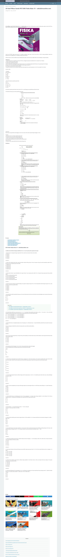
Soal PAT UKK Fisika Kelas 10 (12, 255)
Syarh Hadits (26, 3)
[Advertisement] (22, 21)
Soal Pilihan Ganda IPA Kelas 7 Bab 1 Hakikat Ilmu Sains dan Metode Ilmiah (49, 106)
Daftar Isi (28, 553)
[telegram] (35, 512)
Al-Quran (11, 3)
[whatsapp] (29, 512)
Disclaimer (36, 553)
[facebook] (9, 512)
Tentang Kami (24, 553)
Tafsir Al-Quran (20, 3)
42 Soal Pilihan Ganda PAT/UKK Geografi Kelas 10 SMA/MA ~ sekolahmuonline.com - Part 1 (21, 318)
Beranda (7, 3)
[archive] (45, 111)
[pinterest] (22, 512)
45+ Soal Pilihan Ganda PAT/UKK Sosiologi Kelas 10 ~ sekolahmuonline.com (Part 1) (20, 319)
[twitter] (15, 512)
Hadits (15, 3)
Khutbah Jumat (32, 3)
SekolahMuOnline (31, 555)
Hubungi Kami (40, 553)
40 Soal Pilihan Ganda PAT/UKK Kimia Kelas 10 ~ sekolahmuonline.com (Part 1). (20, 316)
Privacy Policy (32, 553)
